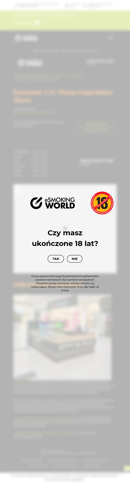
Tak (55, 259)
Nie (75, 259)
